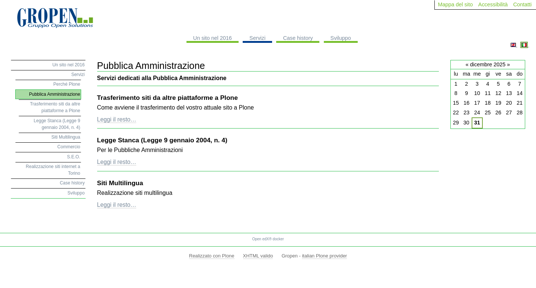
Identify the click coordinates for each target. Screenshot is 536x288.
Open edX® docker (268, 239)
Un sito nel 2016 (212, 38)
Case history (298, 38)
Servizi (257, 38)
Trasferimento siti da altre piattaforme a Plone (167, 97)
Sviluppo (341, 38)
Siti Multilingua (120, 183)
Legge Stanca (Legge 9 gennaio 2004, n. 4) (162, 140)
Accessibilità (493, 4)
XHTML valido (258, 256)
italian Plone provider (324, 256)
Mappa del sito (455, 4)
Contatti (522, 4)
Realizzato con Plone (211, 256)
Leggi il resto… (117, 119)
